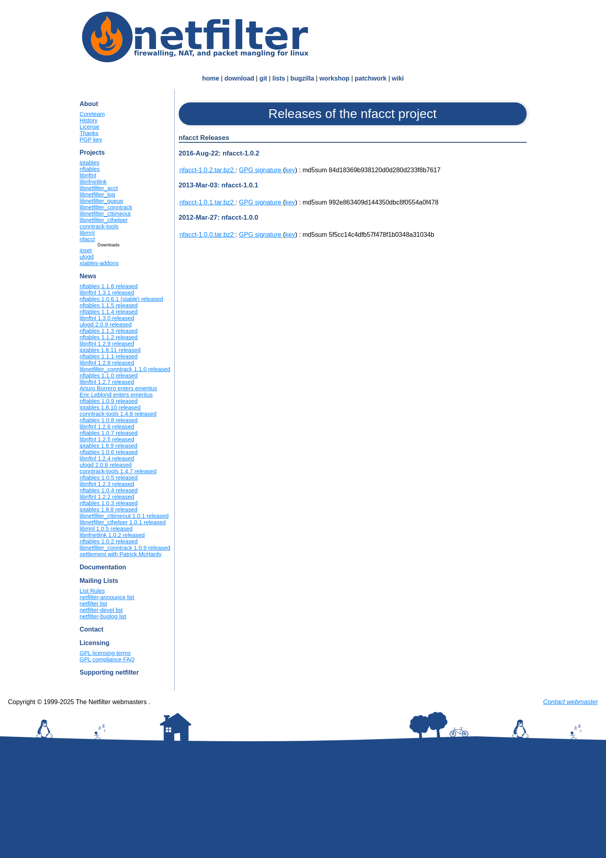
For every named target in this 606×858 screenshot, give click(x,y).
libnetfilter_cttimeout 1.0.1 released (124, 516)
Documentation (103, 567)
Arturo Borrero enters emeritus (118, 388)
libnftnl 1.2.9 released (107, 343)
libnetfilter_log (97, 194)
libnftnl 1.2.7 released (107, 382)
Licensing (95, 643)
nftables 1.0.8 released (109, 420)
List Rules (92, 591)
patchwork (371, 78)
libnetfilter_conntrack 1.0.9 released (125, 548)
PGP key (91, 139)
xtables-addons (99, 263)
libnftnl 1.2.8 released (107, 363)
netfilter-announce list (107, 597)
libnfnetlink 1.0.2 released (112, 535)
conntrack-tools (99, 226)
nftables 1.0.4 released (109, 490)
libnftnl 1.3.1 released (107, 292)
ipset (86, 250)
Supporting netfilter (109, 672)
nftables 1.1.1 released (109, 356)
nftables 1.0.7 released (109, 433)
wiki (398, 78)
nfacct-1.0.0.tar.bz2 (208, 234)
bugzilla (302, 78)
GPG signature (261, 170)
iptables (90, 162)
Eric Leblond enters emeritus (116, 395)
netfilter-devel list (101, 610)
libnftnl (88, 175)
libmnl (87, 233)
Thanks (89, 133)
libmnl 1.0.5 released (106, 528)
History (89, 120)
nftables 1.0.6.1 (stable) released (122, 299)
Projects (92, 152)
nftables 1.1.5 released (109, 305)
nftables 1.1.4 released (109, 312)
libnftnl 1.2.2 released (107, 497)
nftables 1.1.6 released (109, 286)
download (239, 78)
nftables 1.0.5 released (109, 477)
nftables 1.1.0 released (109, 375)
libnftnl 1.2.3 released (107, 484)
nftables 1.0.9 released (109, 401)
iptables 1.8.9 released (109, 446)
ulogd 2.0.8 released (106, 465)
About (89, 103)
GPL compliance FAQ (107, 659)
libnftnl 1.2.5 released (107, 439)
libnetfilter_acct (99, 188)
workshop (334, 78)
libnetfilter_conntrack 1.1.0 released (125, 369)
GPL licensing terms (105, 653)
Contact (92, 629)
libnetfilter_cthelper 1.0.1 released (123, 522)
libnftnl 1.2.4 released (107, 458)
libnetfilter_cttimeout (105, 214)
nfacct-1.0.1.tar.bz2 (208, 202)
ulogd (87, 257)
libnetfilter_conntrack (106, 207)
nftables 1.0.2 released (109, 541)
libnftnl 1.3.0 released (107, 318)
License (90, 127)
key (290, 170)
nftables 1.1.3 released (109, 331)
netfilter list (93, 603)
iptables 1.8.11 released (110, 350)
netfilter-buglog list (103, 616)
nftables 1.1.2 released (109, 337)
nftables (90, 169)
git (263, 78)
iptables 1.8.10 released (110, 407)
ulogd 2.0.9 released (106, 324)
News (88, 276)
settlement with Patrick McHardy (121, 554)
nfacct (87, 239)
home (210, 78)
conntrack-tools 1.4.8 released (118, 414)
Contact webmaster (570, 702)
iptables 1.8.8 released (109, 509)
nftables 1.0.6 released (109, 452)
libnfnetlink (93, 182)
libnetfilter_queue (102, 201)
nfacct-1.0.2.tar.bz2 (208, 170)
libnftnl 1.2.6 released (107, 426)
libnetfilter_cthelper (104, 220)
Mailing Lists (99, 580)
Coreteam (92, 114)
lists (278, 78)
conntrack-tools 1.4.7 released (118, 471)
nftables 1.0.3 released (109, 503)
